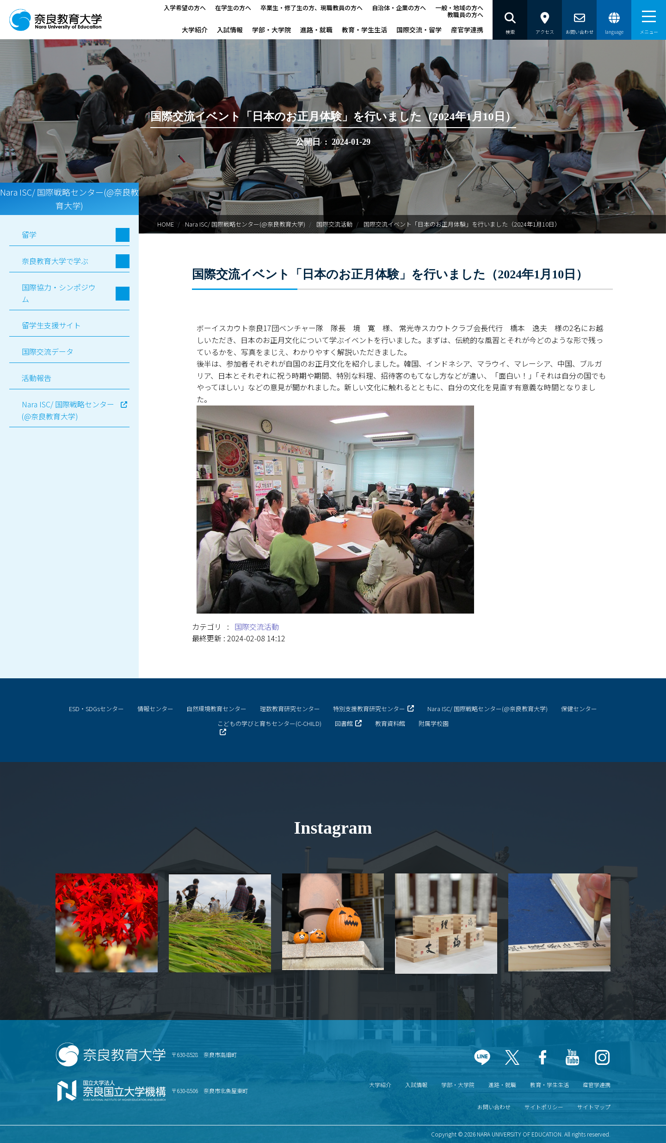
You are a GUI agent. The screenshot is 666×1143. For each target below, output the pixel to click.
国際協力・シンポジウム (59, 293)
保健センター (579, 708)
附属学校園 (434, 723)
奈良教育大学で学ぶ (55, 260)
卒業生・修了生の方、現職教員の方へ (311, 8)
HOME (165, 224)
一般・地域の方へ (459, 8)
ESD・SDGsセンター (96, 708)
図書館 (344, 723)
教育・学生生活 (364, 29)
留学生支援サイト (51, 325)
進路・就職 (316, 29)
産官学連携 (467, 29)
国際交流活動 (334, 224)
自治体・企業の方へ (399, 8)
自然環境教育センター (216, 708)
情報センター (155, 708)
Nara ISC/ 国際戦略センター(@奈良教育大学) (245, 224)
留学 (29, 234)
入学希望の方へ (185, 8)
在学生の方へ (233, 8)
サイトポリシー (543, 1107)
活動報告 (36, 377)
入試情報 (230, 29)
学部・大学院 (271, 29)
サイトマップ (593, 1107)
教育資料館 (390, 723)
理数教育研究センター (290, 708)
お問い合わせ (494, 1107)
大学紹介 (195, 29)
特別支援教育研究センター (369, 708)
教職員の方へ (465, 15)
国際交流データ (48, 351)
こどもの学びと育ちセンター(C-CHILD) (269, 723)
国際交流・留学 (419, 29)
